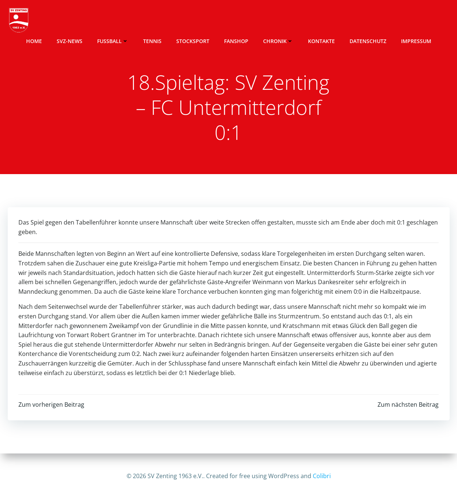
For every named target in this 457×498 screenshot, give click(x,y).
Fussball (125, 20)
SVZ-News (82, 20)
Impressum (429, 20)
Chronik (291, 20)
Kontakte (334, 20)
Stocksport (205, 20)
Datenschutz (380, 20)
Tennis (165, 20)
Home (47, 20)
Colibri (322, 476)
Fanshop (249, 20)
